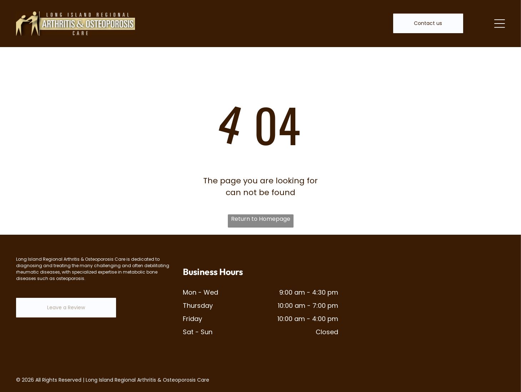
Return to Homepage (260, 219)
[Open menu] (499, 23)
